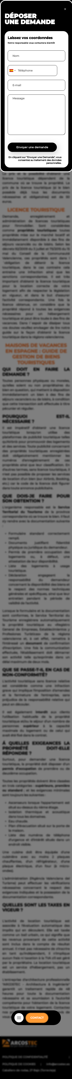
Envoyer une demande (32, 147)
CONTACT (37, 1017)
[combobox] (12, 70)
